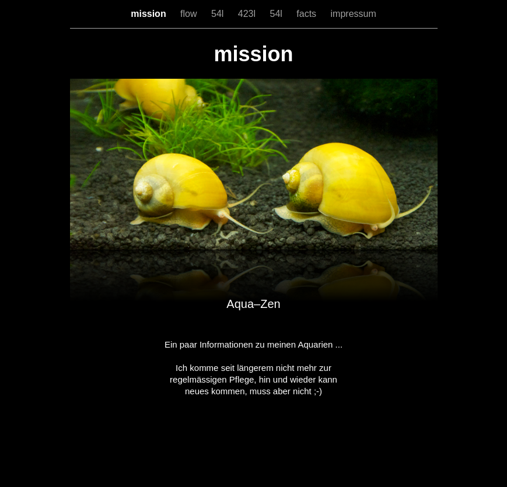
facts (307, 14)
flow (190, 14)
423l (248, 14)
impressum (353, 14)
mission (150, 14)
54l (218, 14)
